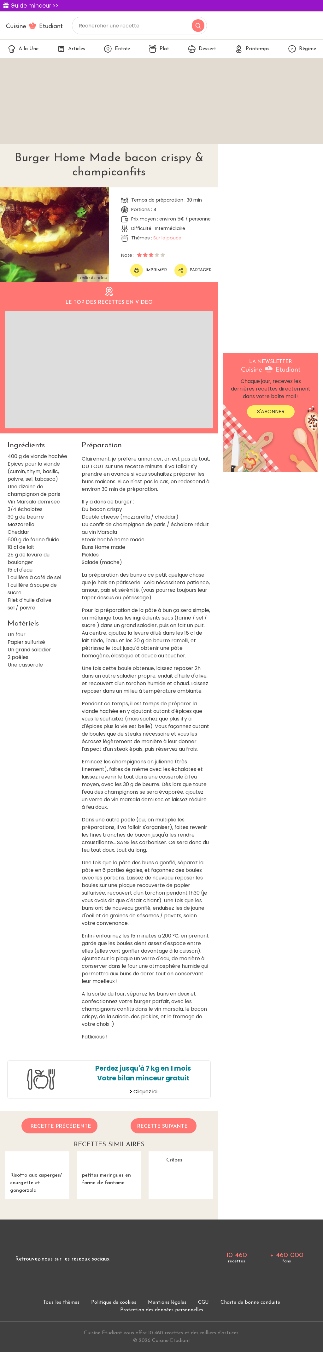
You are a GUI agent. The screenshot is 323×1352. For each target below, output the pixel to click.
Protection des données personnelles (161, 1335)
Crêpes (181, 1177)
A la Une (23, 49)
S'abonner (271, 411)
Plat (159, 49)
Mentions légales (167, 1327)
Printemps (252, 49)
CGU (203, 1327)
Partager (193, 270)
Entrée (117, 49)
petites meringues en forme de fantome (109, 1181)
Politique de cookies (113, 1327)
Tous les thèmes (61, 1327)
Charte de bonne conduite (250, 1327)
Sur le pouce (167, 238)
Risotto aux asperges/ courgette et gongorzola (37, 1184)
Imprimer (148, 270)
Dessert (202, 49)
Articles (71, 49)
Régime (302, 49)
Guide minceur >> (34, 5)
